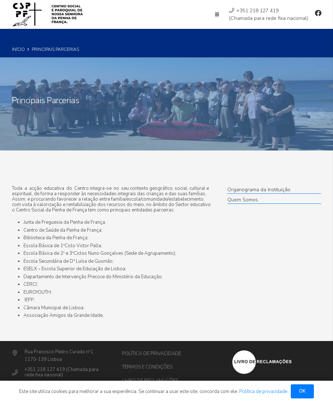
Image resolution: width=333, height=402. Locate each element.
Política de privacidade (151, 353)
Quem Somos (242, 199)
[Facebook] (318, 13)
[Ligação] (49, 14)
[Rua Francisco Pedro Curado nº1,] (18, 353)
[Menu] (217, 14)
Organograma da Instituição (258, 189)
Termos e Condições (147, 367)
